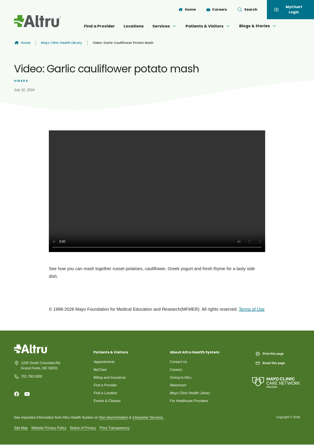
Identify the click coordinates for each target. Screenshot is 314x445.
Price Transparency (115, 428)
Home (22, 42)
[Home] (187, 9)
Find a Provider (99, 26)
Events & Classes (107, 401)
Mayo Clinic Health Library (61, 43)
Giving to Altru (181, 377)
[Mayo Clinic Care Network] (276, 378)
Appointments (104, 362)
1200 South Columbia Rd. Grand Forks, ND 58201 (41, 365)
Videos (21, 80)
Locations (134, 26)
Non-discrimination (113, 417)
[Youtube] (27, 394)
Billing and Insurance (110, 377)
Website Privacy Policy (49, 428)
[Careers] (216, 9)
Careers (176, 370)
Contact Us (178, 362)
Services (164, 26)
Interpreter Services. (148, 417)
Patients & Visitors (208, 26)
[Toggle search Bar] (247, 9)
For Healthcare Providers (189, 401)
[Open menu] (174, 26)
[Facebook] (16, 394)
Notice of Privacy (83, 428)
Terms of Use (252, 309)
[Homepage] (31, 352)
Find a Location (105, 393)
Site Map (21, 428)
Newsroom (178, 385)
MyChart (100, 370)
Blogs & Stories (258, 26)
